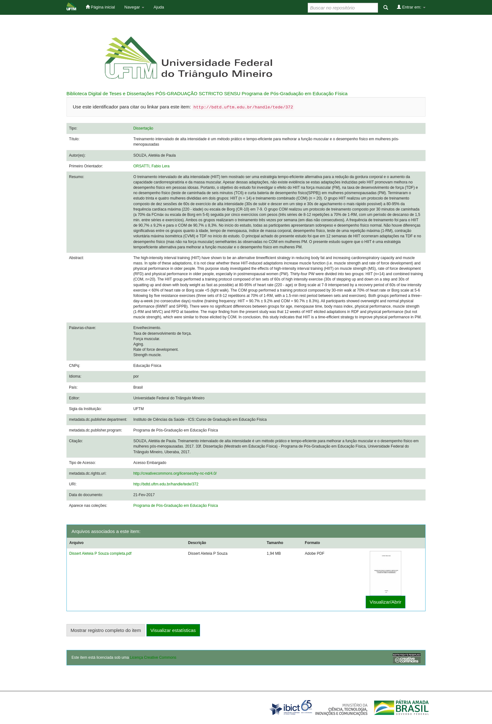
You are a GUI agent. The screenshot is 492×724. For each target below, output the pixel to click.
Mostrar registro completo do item (106, 630)
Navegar (134, 7)
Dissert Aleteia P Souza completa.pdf (100, 553)
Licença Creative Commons (153, 657)
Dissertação (143, 128)
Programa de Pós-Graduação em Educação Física (294, 93)
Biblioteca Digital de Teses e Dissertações (110, 93)
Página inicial (100, 6)
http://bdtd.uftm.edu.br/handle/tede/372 (165, 484)
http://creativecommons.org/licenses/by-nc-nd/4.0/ (175, 473)
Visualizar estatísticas (173, 630)
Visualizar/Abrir (386, 602)
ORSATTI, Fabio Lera (151, 166)
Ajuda (159, 7)
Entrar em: (411, 6)
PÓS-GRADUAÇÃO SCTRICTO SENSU (197, 93)
